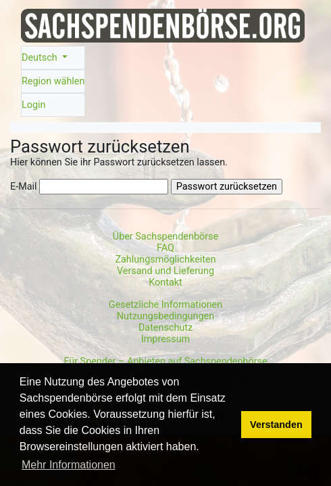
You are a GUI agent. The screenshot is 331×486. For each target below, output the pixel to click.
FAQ (165, 248)
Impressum (165, 339)
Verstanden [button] (276, 424)
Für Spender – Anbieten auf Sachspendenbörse (165, 361)
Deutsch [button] (40, 57)
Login (34, 105)
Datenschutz (165, 327)
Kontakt (165, 282)
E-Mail (23, 186)
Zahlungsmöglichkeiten (165, 259)
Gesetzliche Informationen (165, 304)
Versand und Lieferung (165, 271)
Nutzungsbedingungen (165, 316)
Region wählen (53, 81)
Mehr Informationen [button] (69, 464)
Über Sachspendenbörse (165, 236)
